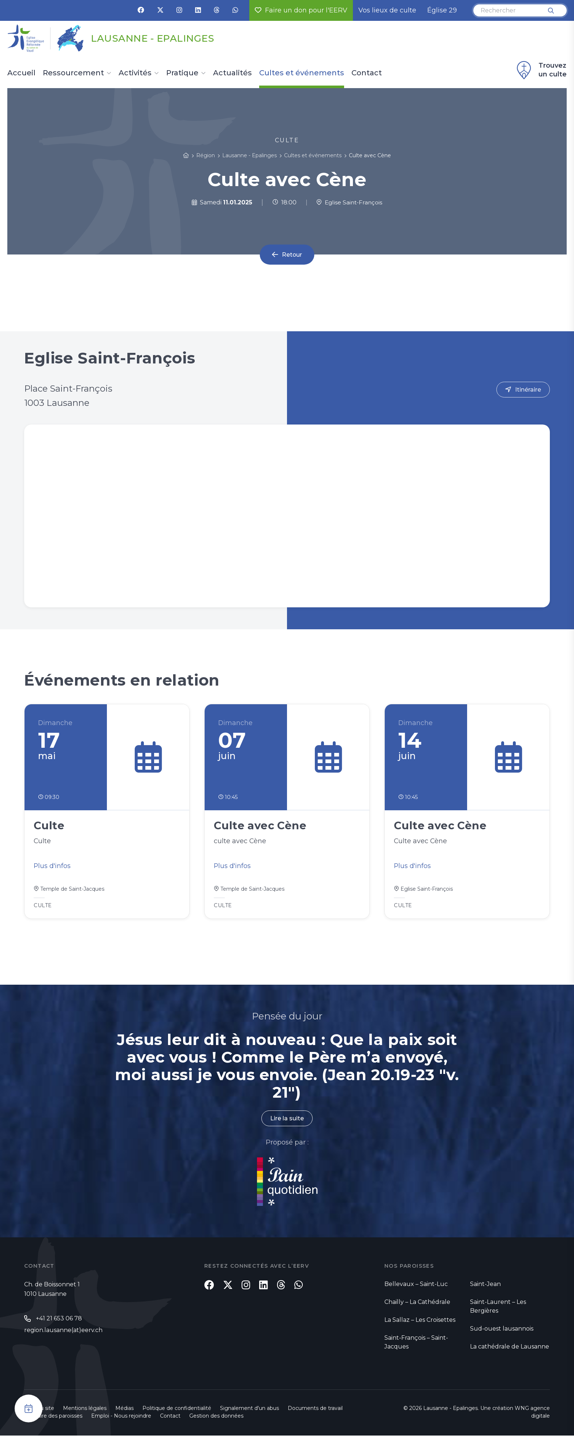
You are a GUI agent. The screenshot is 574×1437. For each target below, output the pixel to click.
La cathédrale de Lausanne (509, 1347)
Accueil (21, 73)
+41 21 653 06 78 (59, 1319)
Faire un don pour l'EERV (301, 10)
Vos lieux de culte (387, 10)
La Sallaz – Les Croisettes (419, 1321)
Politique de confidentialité (176, 1409)
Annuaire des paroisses (53, 1417)
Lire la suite (287, 1119)
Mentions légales (85, 1409)
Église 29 (442, 10)
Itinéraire (528, 389)
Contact (366, 73)
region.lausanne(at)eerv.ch (63, 1331)
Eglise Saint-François (349, 202)
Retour (292, 254)
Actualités (232, 73)
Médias (124, 1409)
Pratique (182, 73)
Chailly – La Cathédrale (417, 1303)
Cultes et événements (301, 73)
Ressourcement (73, 73)
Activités (135, 73)
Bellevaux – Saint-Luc (416, 1285)
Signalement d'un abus (249, 1409)
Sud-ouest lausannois (501, 1330)
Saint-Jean (485, 1285)
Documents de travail (315, 1409)
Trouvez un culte (541, 70)
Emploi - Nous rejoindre (121, 1417)
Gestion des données (216, 1417)
